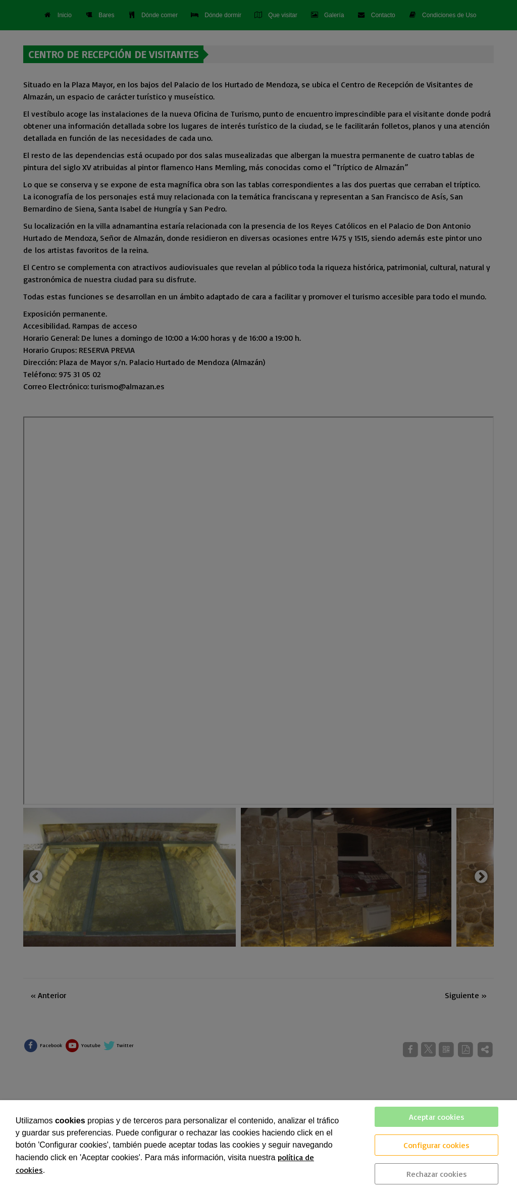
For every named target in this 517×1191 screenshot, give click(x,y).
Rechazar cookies (436, 1174)
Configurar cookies (436, 1145)
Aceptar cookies (436, 1117)
